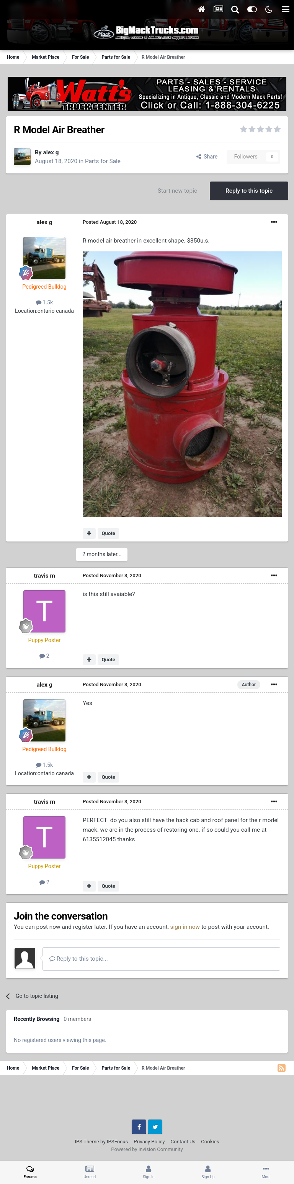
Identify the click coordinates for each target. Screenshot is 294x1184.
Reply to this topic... (78, 958)
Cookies (210, 1141)
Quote (108, 533)
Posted (110, 222)
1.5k (44, 302)
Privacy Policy (149, 1141)
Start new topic (177, 190)
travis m (44, 575)
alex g (51, 152)
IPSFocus (117, 1141)
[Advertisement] (147, 1100)
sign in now (185, 926)
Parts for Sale (103, 161)
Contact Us (183, 1141)
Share (207, 157)
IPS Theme (87, 1141)
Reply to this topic (249, 190)
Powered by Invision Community (147, 1149)
